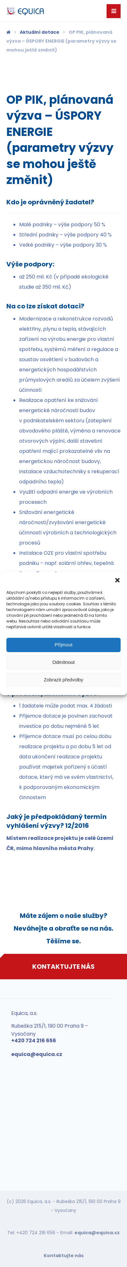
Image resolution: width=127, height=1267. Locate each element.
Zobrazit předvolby (63, 679)
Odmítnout (63, 662)
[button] (117, 580)
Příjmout (63, 644)
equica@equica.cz (97, 1232)
